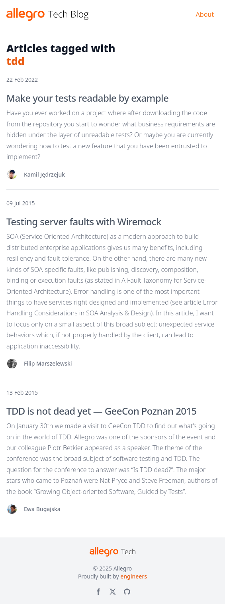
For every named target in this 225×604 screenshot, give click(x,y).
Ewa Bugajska (42, 509)
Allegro (122, 568)
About (205, 14)
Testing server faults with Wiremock (83, 221)
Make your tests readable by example (87, 97)
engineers (133, 576)
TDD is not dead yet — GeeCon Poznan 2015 (101, 410)
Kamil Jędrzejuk (44, 174)
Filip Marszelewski (48, 363)
